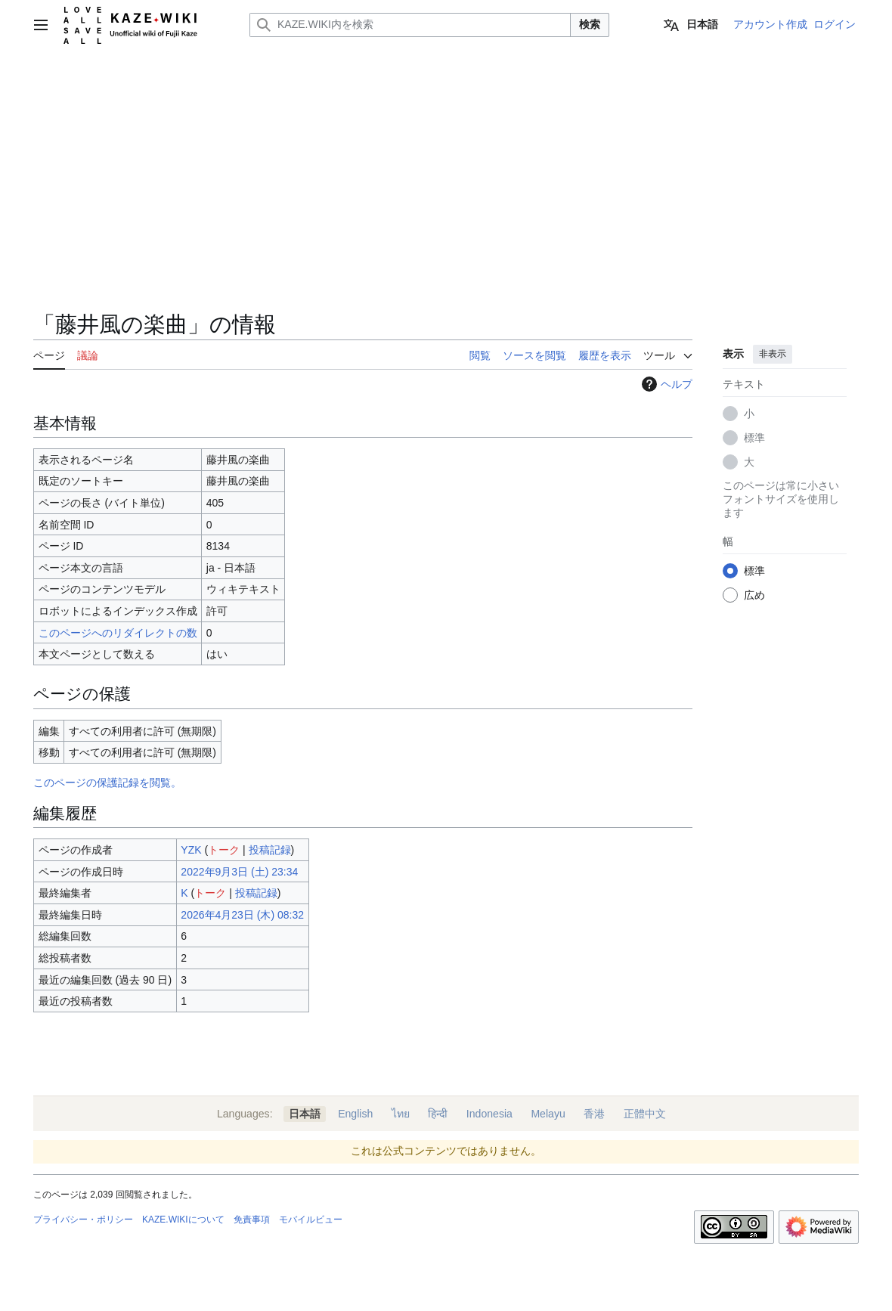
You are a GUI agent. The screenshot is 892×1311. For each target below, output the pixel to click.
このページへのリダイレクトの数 (118, 633)
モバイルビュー (310, 1219)
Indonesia (489, 1114)
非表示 (772, 354)
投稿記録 (270, 850)
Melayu (548, 1114)
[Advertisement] (362, 196)
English (355, 1114)
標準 (754, 438)
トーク (224, 850)
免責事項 (252, 1219)
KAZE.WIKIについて (183, 1219)
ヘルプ (665, 384)
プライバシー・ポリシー (83, 1219)
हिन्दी (438, 1114)
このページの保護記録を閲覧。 (107, 782)
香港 (594, 1114)
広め (754, 595)
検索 (589, 24)
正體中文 (645, 1114)
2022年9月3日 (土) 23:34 (239, 872)
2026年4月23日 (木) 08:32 (242, 915)
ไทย (401, 1114)
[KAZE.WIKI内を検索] (410, 25)
